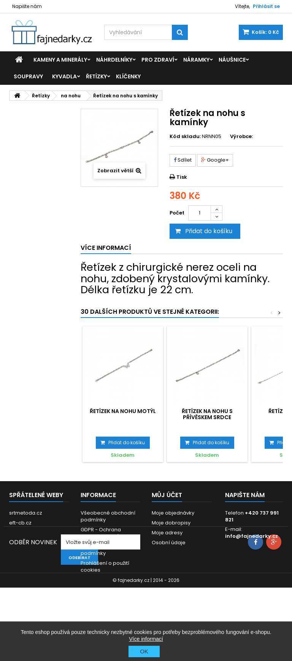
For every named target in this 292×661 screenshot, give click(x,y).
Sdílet (183, 160)
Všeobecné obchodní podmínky (108, 516)
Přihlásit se (266, 6)
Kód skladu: (185, 136)
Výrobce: (241, 136)
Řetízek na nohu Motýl (123, 411)
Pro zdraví (157, 60)
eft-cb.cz (20, 522)
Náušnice (232, 60)
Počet (177, 212)
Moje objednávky (173, 512)
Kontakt (90, 589)
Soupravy (28, 76)
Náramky (196, 60)
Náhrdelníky (114, 60)
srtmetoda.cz (25, 512)
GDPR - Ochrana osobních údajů (101, 533)
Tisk (181, 177)
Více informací (146, 639)
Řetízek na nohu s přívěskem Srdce (207, 414)
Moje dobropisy (171, 522)
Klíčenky (128, 76)
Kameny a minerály (60, 60)
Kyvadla (64, 76)
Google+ (215, 160)
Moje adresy (167, 532)
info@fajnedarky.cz (251, 536)
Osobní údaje (169, 542)
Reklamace (95, 579)
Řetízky (96, 76)
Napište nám (27, 6)
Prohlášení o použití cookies (105, 566)
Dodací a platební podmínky (103, 550)
